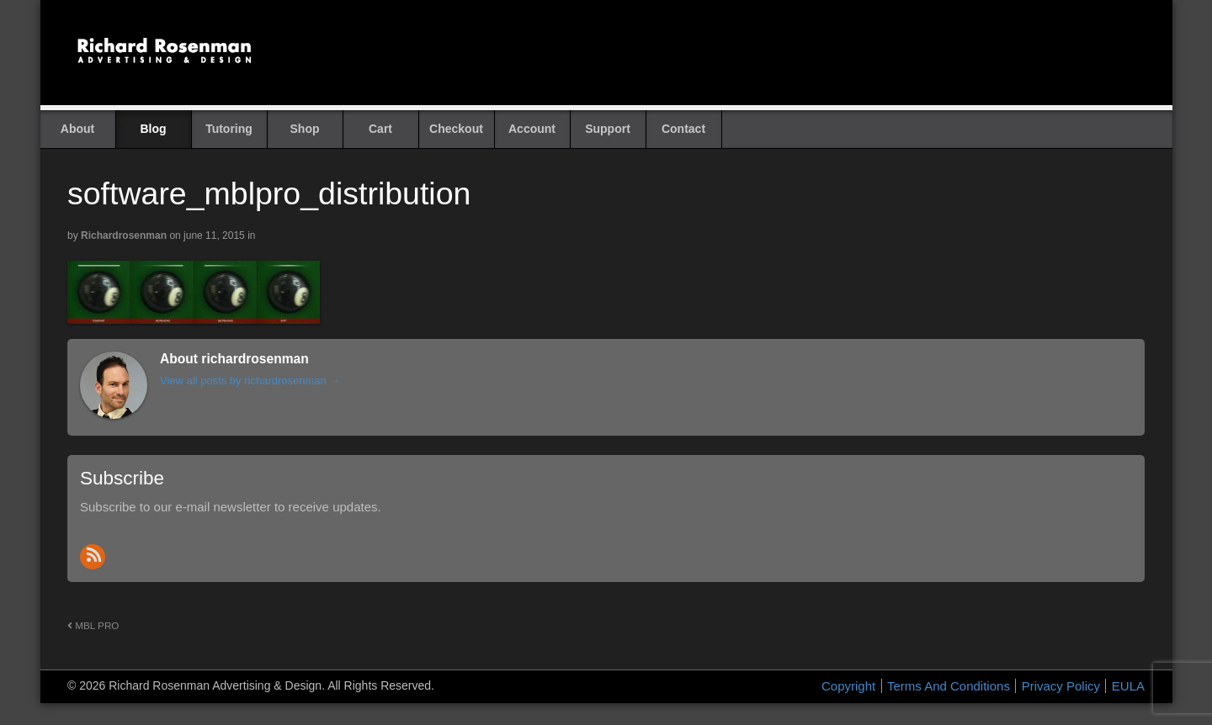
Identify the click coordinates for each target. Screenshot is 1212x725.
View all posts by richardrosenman (250, 380)
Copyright (848, 686)
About (77, 128)
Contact (683, 128)
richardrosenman (124, 235)
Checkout (456, 128)
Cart (380, 128)
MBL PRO (93, 625)
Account (532, 128)
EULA (1128, 686)
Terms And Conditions (948, 686)
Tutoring (228, 128)
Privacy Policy (1061, 686)
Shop (305, 128)
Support (607, 128)
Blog (153, 128)
